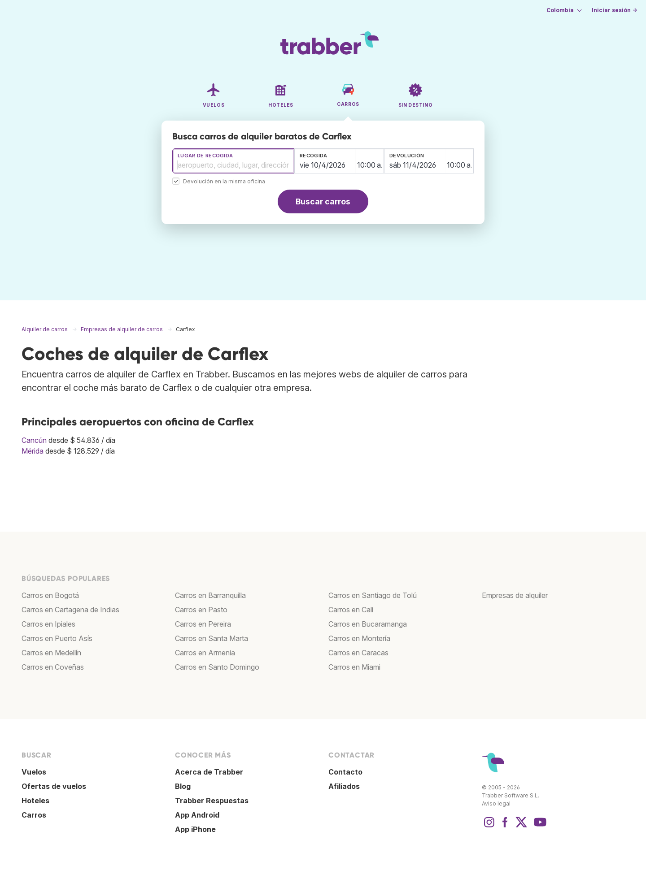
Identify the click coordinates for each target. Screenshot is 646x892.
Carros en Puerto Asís (57, 638)
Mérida (33, 450)
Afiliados (344, 786)
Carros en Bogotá (50, 595)
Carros (34, 814)
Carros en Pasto (201, 609)
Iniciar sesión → (614, 10)
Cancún (34, 440)
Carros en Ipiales (48, 623)
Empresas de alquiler (515, 595)
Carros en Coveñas (53, 667)
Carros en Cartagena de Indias (70, 609)
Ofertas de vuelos (54, 786)
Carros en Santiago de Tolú (372, 595)
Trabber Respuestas (212, 800)
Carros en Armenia (205, 652)
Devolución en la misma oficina (224, 181)
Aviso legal (496, 803)
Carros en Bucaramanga (367, 623)
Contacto (345, 771)
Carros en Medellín (51, 652)
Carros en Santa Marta (211, 638)
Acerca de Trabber (209, 771)
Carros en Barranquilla (210, 595)
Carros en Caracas (358, 652)
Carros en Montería (359, 638)
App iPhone (195, 829)
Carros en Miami (354, 667)
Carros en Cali (350, 609)
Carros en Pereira (203, 623)
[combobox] (233, 160)
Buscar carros (323, 201)
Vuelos (34, 771)
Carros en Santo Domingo (217, 667)
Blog (183, 786)
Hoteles (35, 800)
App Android (197, 814)
